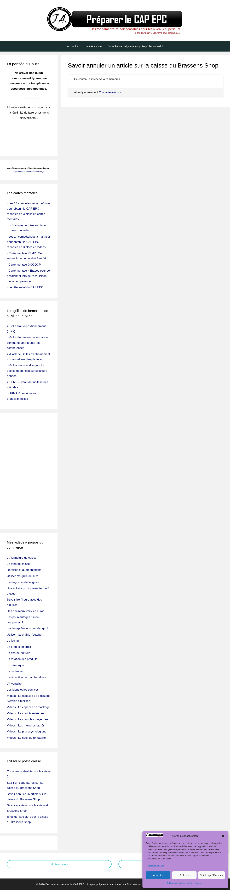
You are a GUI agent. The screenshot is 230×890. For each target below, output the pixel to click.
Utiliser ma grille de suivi (22, 576)
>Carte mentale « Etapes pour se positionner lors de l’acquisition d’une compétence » (28, 276)
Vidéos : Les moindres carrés (26, 725)
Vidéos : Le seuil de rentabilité (26, 737)
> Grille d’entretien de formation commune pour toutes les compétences (27, 343)
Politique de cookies (176, 883)
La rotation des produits (22, 659)
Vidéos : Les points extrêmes (25, 713)
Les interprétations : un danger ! (27, 628)
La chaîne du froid (18, 653)
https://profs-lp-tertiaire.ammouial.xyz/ (28, 172)
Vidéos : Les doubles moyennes (27, 719)
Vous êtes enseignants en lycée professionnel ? (135, 46)
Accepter (158, 875)
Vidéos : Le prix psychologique (26, 731)
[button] (223, 836)
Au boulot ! (73, 46)
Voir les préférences (211, 875)
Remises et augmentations (24, 570)
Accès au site (94, 46)
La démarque (15, 665)
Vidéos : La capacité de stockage (28, 707)
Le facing (13, 640)
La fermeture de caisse (22, 557)
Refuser (184, 875)
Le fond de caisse (18, 564)
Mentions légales (194, 883)
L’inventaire (14, 683)
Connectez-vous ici (110, 92)
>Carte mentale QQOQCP (24, 264)
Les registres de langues (23, 582)
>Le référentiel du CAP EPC (25, 287)
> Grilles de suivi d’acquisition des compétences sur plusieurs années (27, 371)
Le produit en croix (19, 646)
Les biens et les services (23, 689)
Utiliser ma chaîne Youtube (24, 634)
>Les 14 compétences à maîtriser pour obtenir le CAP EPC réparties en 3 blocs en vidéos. (28, 242)
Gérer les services (156, 865)
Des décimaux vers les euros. (26, 611)
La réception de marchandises (26, 677)
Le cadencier (15, 671)
